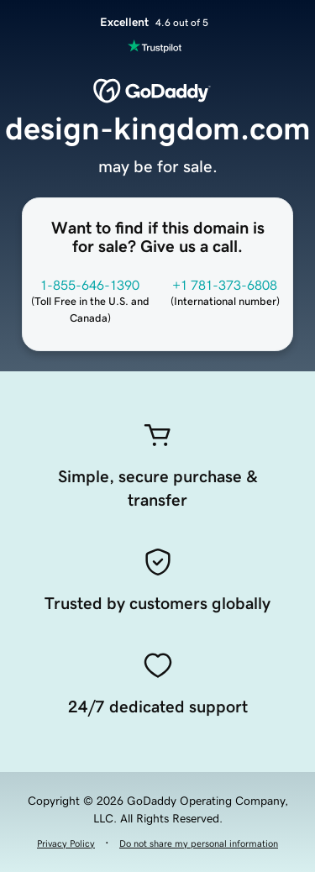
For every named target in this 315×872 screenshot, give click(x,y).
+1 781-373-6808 (224, 285)
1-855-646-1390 (89, 285)
